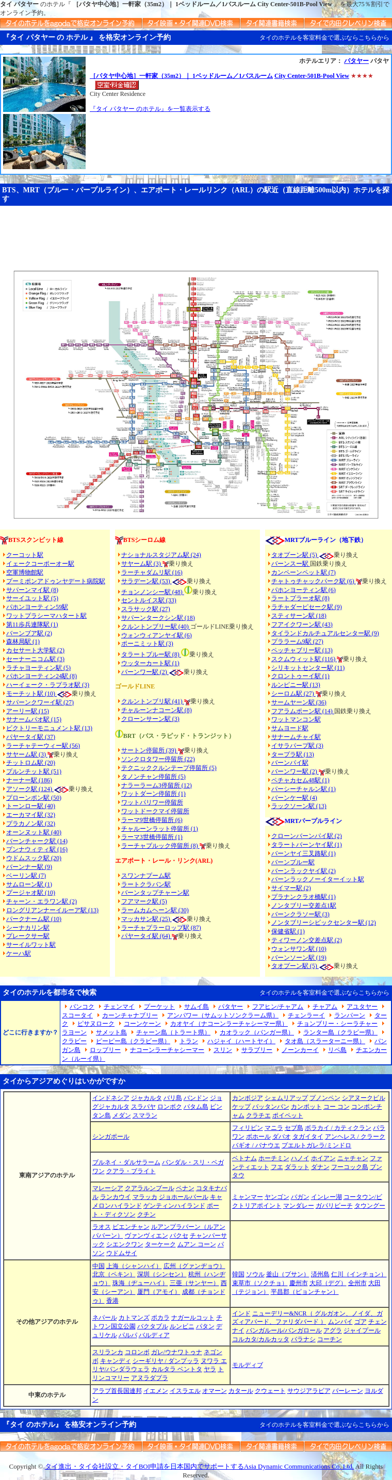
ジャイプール (362, 1330)
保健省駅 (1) (288, 931)
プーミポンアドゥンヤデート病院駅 (55, 581)
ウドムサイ (121, 1253)
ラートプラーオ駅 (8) (300, 598)
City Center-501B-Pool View (311, 75)
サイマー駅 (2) (291, 888)
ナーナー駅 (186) (29, 780)
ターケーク (160, 1244)
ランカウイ (115, 1197)
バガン (300, 1197)
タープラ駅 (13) (292, 754)
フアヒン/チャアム (277, 1006)
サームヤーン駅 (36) (298, 702)
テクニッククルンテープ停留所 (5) (169, 767)
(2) (163, 672)
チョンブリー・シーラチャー (337, 1023)
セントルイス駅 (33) (148, 600)
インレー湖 (326, 1197)
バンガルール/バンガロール (284, 1330)
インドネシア (110, 1097)
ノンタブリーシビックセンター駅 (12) (323, 922)
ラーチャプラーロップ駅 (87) (161, 927)
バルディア (154, 1335)
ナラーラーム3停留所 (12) (156, 785)
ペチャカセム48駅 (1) (300, 780)
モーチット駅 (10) (39, 693)
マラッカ (145, 1197)
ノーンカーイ (300, 1050)
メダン (121, 1115)
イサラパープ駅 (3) (297, 745)
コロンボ (137, 1352)
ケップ (241, 1106)
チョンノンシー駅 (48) (152, 592)
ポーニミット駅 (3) (147, 643)
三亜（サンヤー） (194, 1283)
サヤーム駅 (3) (26, 754)
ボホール (258, 1136)
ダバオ (281, 1136)
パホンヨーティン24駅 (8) (41, 676)
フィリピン (247, 1127)
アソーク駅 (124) (30, 789)
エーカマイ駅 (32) (30, 814)
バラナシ (303, 1339)
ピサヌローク (96, 1023)
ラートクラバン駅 (146, 884)
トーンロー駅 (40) (30, 806)
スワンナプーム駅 (146, 875)
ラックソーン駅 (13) (298, 806)
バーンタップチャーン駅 (155, 892)
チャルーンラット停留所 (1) (159, 828)
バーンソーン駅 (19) (298, 957)
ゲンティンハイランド (174, 1205)
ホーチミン (273, 1158)
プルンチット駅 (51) (33, 771)
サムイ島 (196, 1006)
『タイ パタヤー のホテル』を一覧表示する (150, 108)
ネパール (104, 1317)
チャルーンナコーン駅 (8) (156, 710)
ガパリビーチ (334, 1205)
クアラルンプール (149, 1188)
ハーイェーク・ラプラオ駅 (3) (47, 684)
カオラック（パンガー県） (257, 1032)
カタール (240, 1390)
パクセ (179, 1235)
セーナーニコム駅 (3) (35, 659)
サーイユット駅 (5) (32, 598)
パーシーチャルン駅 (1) (303, 789)
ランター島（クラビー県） (340, 1032)
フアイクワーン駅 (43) (302, 624)
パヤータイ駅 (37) (30, 737)
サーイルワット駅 (31, 944)
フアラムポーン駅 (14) (302, 711)
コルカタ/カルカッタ (260, 1339)
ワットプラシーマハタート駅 (46, 615)
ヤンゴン (277, 1197)
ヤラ (210, 1369)
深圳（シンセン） (162, 1274)
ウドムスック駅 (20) (33, 858)
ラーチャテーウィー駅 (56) (43, 745)
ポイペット (287, 1115)
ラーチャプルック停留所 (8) (160, 845)
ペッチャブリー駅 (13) (302, 650)
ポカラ (160, 1317)
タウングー (369, 1205)
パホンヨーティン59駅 (37, 607)
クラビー (74, 1041)
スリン (223, 1050)
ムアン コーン (196, 1244)
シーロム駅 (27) (293, 693)
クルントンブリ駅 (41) (152, 701)
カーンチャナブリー (130, 1015)
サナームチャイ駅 (296, 737)
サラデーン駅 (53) (146, 581)
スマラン (145, 1115)
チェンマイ (119, 1006)
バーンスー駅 (290, 563)
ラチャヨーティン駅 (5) (38, 667)
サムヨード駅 (289, 728)
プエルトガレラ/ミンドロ (316, 1145)
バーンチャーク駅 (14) (37, 841)
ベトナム (244, 1158)
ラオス (101, 1226)
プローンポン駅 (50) (33, 797)
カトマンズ (134, 1317)
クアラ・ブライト (131, 1171)
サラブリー (256, 1050)
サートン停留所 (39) (149, 750)
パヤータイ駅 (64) (146, 936)
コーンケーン (142, 1023)
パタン (205, 1326)
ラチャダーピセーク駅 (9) (306, 607)
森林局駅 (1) (23, 641)
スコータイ (77, 1015)
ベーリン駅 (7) (26, 875)
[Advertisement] (196, 234)
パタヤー (356, 60)
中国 (98, 1266)
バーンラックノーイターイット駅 (317, 879)
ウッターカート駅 (146, 663)
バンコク (82, 1006)
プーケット (159, 1006)
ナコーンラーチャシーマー (167, 1050)
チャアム (325, 1006)
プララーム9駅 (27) (297, 641)
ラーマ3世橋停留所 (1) (152, 837)
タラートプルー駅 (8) (151, 654)
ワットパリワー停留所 (152, 802)
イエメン (155, 1390)
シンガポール (110, 1136)
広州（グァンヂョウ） (194, 1266)
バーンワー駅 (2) (295, 771)
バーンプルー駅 (293, 862)
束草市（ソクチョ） (260, 1283)
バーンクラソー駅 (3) (300, 914)
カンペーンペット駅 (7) (303, 572)
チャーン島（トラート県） (173, 1032)
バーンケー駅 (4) (294, 797)
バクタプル (152, 1326)
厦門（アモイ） (159, 1291)
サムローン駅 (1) (29, 884)
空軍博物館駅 (24, 572)
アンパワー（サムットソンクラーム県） (223, 1015)
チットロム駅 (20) (30, 762)
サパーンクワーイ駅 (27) (40, 702)
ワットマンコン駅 (296, 719)
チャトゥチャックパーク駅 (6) (313, 581)
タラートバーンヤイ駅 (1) (306, 844)
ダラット (297, 1167)
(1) (175, 663)
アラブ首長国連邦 (117, 1390)
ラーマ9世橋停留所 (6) (152, 820)
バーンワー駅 (139, 672)
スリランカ (107, 1352)
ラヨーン (74, 1032)
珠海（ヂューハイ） (140, 1283)
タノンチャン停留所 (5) (153, 776)
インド (241, 1313)
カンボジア (247, 1097)
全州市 (357, 1283)
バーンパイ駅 (289, 762)
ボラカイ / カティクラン (338, 1127)
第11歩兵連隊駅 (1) (32, 624)
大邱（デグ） (328, 1283)
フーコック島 (349, 1167)
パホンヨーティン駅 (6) (303, 590)
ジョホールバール (183, 1197)
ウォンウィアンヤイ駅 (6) (156, 635)
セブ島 (294, 1127)
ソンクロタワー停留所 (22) (158, 759)
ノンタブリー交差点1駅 (303, 905)
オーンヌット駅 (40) (33, 832)
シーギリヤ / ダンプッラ (166, 1360)
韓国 (238, 1274)
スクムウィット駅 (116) (304, 659)
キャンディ (115, 1360)
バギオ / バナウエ (256, 1145)
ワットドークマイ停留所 (155, 811)
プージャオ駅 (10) (30, 892)
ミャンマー (247, 1197)
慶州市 (298, 1283)
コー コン (336, 1106)
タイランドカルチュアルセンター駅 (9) (325, 633)
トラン (188, 1041)
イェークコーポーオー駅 (40, 563)
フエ (277, 1167)
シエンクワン (124, 1244)
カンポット (306, 1106)
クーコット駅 (24, 554)
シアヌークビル (363, 1097)
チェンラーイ (306, 1015)
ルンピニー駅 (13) (295, 684)
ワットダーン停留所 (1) (153, 793)
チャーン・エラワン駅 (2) (41, 901)
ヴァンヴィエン (146, 1235)
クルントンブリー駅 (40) (155, 626)
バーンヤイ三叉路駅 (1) (303, 853)
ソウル (255, 1274)
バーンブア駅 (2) (29, 633)
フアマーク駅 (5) (144, 901)
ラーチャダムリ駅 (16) (152, 572)
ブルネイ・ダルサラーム (126, 1162)
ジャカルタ (146, 1097)
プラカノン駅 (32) (30, 823)
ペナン (185, 1188)
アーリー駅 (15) (27, 711)
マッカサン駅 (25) (146, 919)
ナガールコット (193, 1317)
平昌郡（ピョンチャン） (305, 1291)
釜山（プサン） (287, 1274)
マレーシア (107, 1188)
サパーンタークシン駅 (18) (158, 617)
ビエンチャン (131, 1226)
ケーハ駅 (18, 953)
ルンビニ (182, 1326)
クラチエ (258, 1115)
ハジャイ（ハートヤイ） (241, 1041)
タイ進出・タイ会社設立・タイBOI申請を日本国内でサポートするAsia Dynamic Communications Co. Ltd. (199, 1466)
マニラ (274, 1127)
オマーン (214, 1390)
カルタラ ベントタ (176, 1369)
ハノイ (300, 1158)
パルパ (128, 1335)
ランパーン (349, 1015)
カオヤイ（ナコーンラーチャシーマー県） (229, 1023)
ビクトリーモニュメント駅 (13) (49, 728)
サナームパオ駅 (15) (33, 719)
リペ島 (337, 1050)
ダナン (320, 1167)
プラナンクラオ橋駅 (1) (303, 896)
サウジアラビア (309, 1390)
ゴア (360, 1321)
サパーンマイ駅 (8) (32, 590)
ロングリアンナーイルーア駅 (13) (52, 910)
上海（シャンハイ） (134, 1266)
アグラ (332, 1330)
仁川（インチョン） (359, 1274)
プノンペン (324, 1097)
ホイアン (323, 1158)
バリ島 (173, 1097)
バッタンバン (270, 1106)
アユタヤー (362, 1006)
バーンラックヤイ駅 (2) (303, 871)
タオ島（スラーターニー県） (325, 1041)
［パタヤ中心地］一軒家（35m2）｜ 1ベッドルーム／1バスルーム (181, 75)
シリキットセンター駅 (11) (308, 667)
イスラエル (185, 1390)
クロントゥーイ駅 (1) (300, 676)
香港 (112, 1300)
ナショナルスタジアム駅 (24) (161, 554)
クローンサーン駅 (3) (150, 718)
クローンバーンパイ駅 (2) (306, 836)
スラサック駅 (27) (145, 609)
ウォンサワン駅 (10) (298, 948)
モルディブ (247, 1365)
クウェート (270, 1390)
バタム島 (196, 1106)
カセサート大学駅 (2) (35, 650)
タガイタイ (307, 1136)
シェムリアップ (286, 1097)
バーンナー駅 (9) (29, 866)
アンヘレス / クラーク (355, 1136)
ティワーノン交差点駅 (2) (306, 940)
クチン (146, 1214)
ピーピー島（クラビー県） (133, 1041)
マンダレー (298, 1205)
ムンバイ (340, 1321)
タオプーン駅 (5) (295, 554)
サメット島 (111, 1032)
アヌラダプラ (149, 1378)
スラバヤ (143, 1106)
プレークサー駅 (28, 936)
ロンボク (169, 1106)
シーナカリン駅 (28, 927)
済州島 (320, 1274)
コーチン (329, 1339)
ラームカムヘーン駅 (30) (155, 910)
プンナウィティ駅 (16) (37, 849)
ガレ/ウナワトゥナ (176, 1352)
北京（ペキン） (114, 1274)
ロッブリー (105, 1050)
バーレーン (347, 1390)
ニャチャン (352, 1158)
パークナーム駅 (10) (33, 919)
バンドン (196, 1097)
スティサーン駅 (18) (298, 615)
